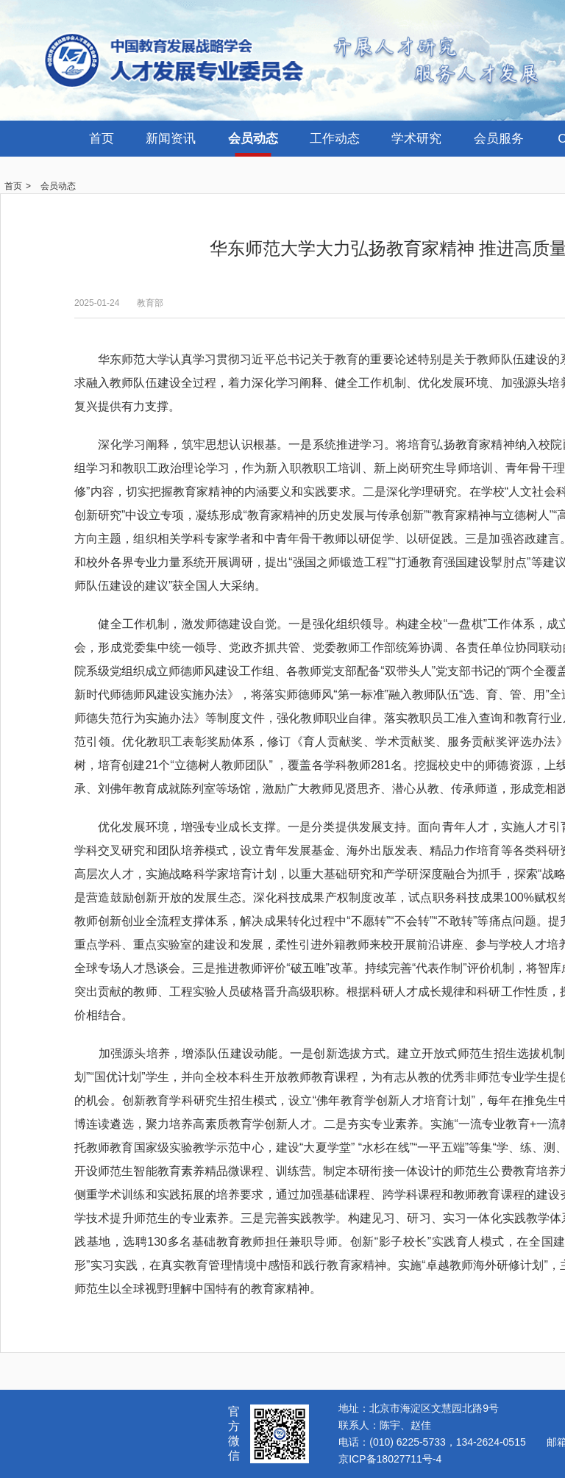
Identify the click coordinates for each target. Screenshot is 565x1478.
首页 (101, 139)
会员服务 (499, 139)
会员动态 (253, 139)
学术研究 (416, 139)
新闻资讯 (171, 139)
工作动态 (335, 139)
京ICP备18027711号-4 (389, 1459)
